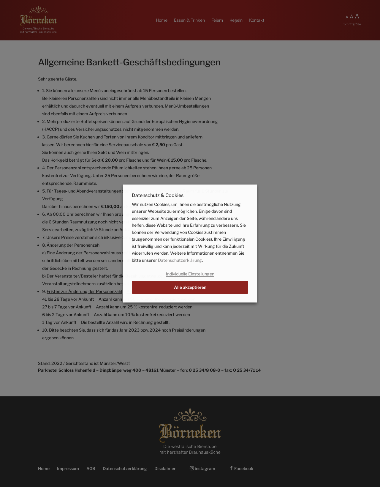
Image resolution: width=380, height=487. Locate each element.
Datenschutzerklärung (180, 260)
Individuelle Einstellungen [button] (190, 273)
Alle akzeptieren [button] (190, 287)
